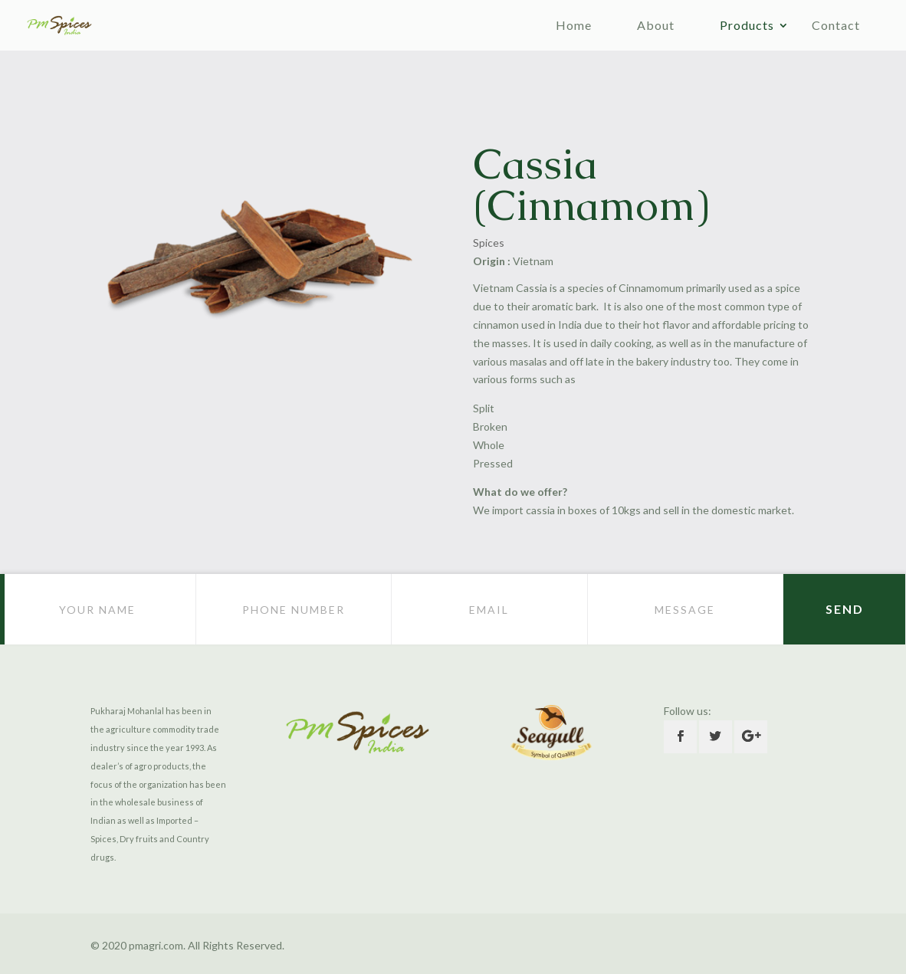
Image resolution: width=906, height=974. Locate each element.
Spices (488, 242)
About (656, 25)
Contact (836, 25)
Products (747, 25)
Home (574, 25)
